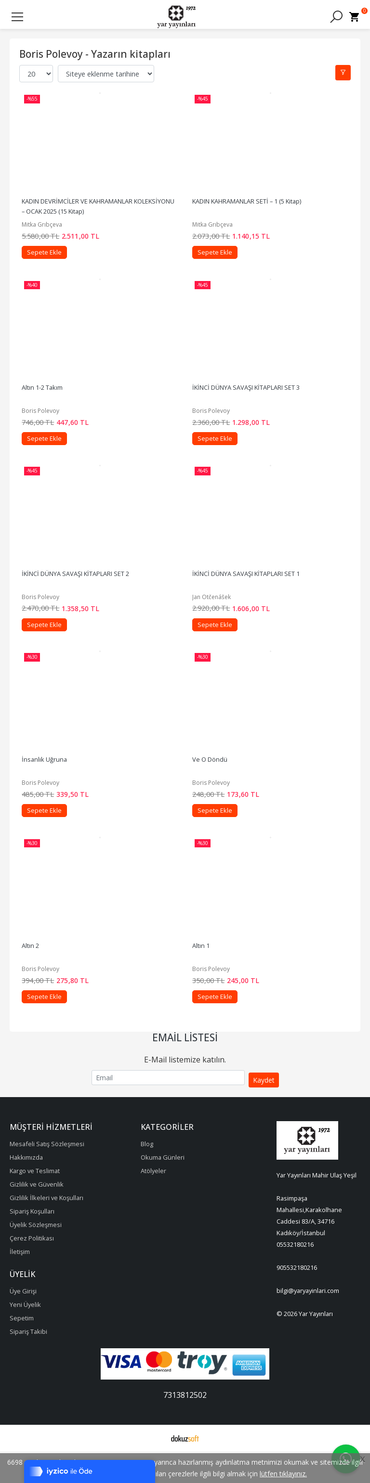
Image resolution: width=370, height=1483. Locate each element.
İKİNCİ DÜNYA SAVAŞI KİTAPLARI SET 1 (251, 592)
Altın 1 (206, 976)
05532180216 (295, 1276)
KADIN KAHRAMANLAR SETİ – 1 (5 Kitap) (252, 207)
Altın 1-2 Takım (47, 399)
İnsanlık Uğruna (50, 784)
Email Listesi (185, 1069)
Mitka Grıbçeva (47, 230)
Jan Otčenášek (217, 615)
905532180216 (297, 1299)
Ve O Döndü (215, 784)
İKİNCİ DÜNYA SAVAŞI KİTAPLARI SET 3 (251, 399)
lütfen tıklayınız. (283, 1473)
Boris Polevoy (46, 423)
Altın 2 (36, 976)
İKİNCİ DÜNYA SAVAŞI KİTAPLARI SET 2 (81, 592)
